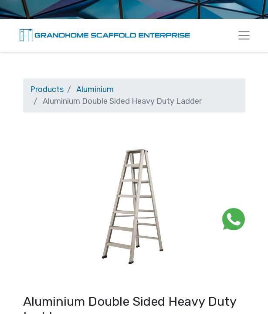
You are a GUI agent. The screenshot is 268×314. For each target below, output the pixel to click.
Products (47, 89)
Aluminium (95, 89)
